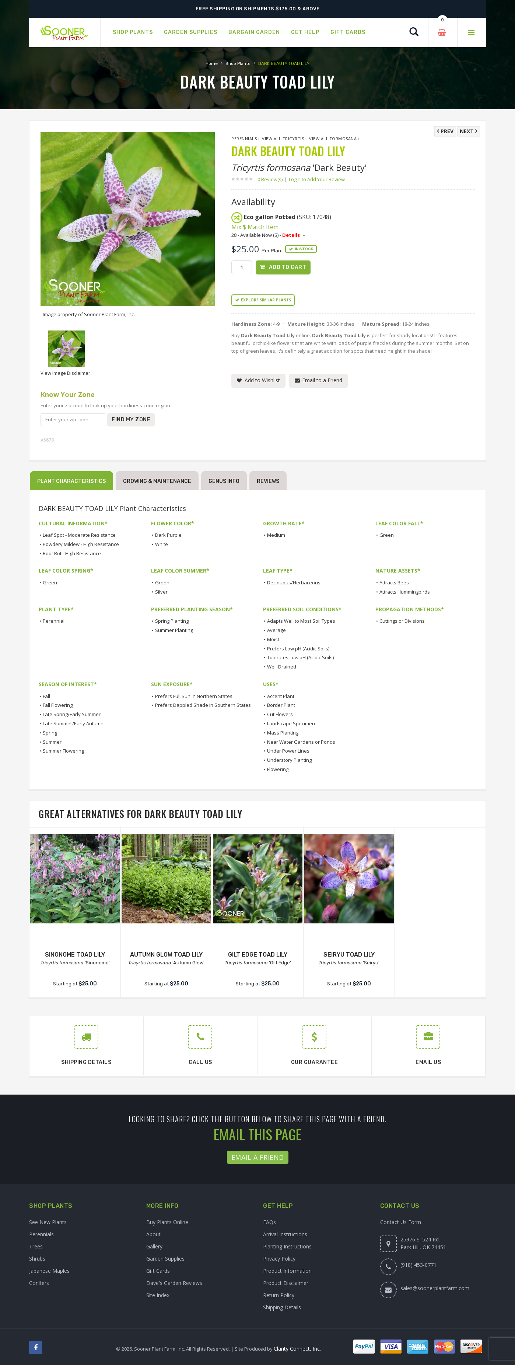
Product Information (287, 1270)
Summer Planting (174, 630)
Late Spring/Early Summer (72, 714)
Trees (36, 1246)
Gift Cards (158, 1270)
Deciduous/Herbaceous (293, 582)
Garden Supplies (165, 1258)
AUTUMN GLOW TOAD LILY (166, 954)
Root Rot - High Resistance (72, 553)
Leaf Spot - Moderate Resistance (79, 535)
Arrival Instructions (285, 1234)
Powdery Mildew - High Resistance (81, 544)
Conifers (39, 1282)
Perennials (244, 138)
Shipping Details (282, 1307)
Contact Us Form (400, 1222)
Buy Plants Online (167, 1222)
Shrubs (37, 1258)
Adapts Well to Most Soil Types (301, 621)
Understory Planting (289, 760)
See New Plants (48, 1222)
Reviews (268, 481)
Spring (50, 732)
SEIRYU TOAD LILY (349, 954)
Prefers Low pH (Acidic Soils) (298, 648)
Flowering (277, 769)
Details (291, 235)
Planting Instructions (287, 1246)
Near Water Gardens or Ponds (301, 742)
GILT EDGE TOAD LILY (257, 954)
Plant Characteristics (71, 481)
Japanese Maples (49, 1270)
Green (386, 535)
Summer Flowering (63, 750)
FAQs (269, 1222)
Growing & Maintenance (157, 481)
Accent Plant (280, 696)
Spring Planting (172, 621)
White (161, 544)
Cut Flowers (280, 714)
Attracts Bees (394, 582)
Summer (52, 742)
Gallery (154, 1246)
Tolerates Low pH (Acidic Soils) (300, 657)
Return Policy (278, 1295)
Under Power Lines (288, 750)
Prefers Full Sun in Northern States (193, 696)
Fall (46, 696)
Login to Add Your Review (317, 179)
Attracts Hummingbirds (404, 591)
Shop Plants (238, 63)
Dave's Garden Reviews (174, 1282)
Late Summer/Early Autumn (73, 723)
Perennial (53, 621)
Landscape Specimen (291, 723)
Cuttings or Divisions (402, 621)
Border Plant (281, 705)
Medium (276, 535)
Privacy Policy (279, 1258)
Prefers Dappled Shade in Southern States (203, 705)
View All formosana (333, 138)
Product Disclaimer (285, 1282)
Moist (273, 639)
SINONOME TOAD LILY (75, 954)
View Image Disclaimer (65, 373)
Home (212, 63)
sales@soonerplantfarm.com (434, 1288)
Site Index (157, 1295)
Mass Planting (282, 732)
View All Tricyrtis (283, 138)
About (153, 1234)
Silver (161, 591)
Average (276, 630)
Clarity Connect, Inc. (297, 1348)
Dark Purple (168, 535)
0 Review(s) (272, 179)
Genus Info (224, 481)
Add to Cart (287, 267)
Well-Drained (281, 666)
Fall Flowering (58, 705)
